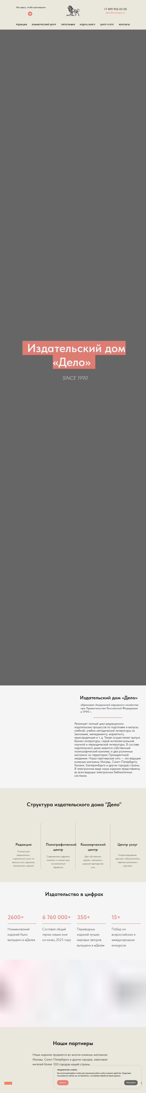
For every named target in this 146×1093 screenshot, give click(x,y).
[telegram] (30, 15)
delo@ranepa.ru (115, 12)
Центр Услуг (107, 24)
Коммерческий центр (44, 24)
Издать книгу (87, 24)
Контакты (124, 24)
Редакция (21, 24)
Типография (68, 24)
